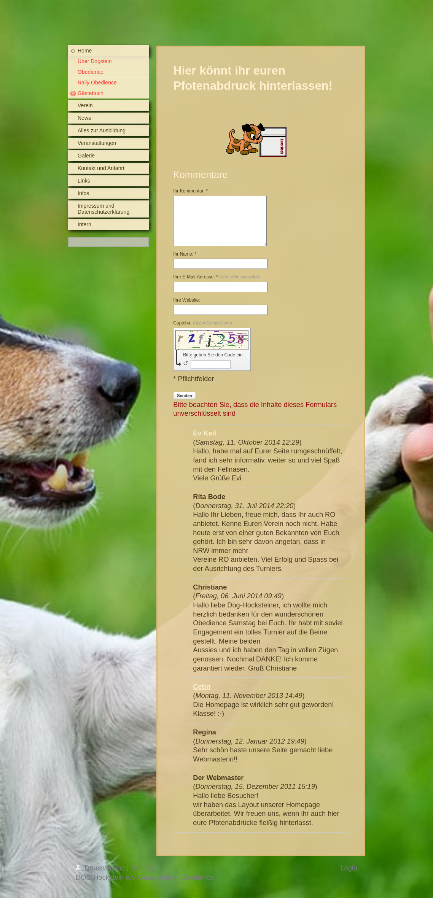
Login (348, 868)
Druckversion (101, 868)
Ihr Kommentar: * (190, 191)
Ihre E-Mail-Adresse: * (216, 277)
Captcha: (202, 323)
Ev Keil (204, 433)
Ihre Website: (186, 300)
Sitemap (143, 868)
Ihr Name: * (184, 254)
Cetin (201, 686)
